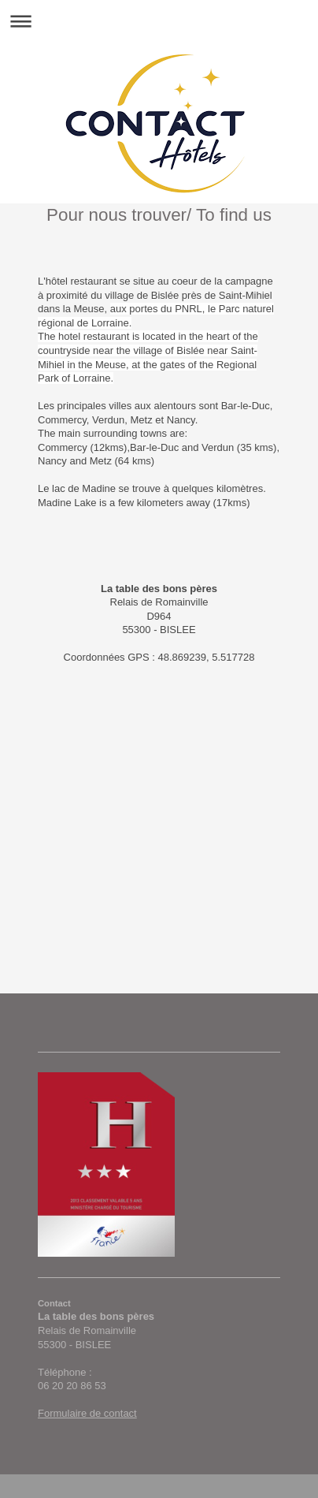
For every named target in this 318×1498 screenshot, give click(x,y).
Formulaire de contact (87, 1413)
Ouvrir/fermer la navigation (159, 21)
